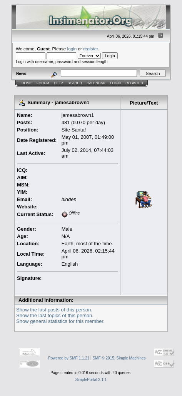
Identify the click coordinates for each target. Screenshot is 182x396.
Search (75, 83)
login (72, 48)
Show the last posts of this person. (54, 310)
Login (115, 83)
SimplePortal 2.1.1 (91, 380)
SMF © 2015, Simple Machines (118, 358)
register (90, 48)
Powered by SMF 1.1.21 (68, 358)
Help (58, 83)
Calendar (96, 83)
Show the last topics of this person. (55, 315)
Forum (43, 83)
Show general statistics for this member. (60, 321)
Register (134, 83)
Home (27, 83)
